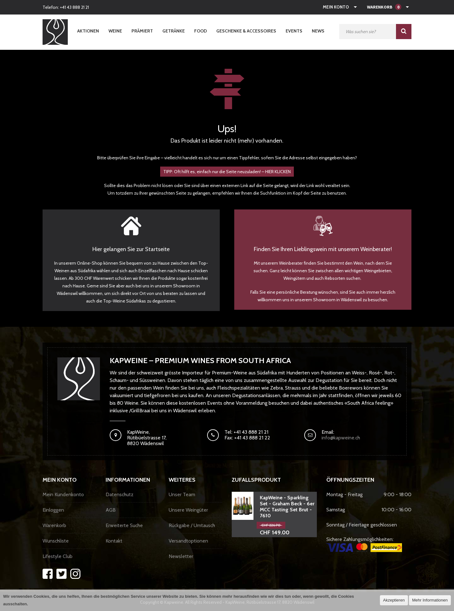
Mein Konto (336, 7)
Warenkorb (54, 525)
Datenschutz (119, 494)
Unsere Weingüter (188, 510)
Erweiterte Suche (124, 525)
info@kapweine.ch (341, 438)
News (318, 31)
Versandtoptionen (188, 541)
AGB (111, 510)
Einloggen (53, 510)
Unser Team (182, 494)
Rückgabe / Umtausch (192, 525)
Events (294, 31)
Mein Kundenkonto (63, 494)
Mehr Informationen (430, 600)
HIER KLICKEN (278, 171)
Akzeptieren (394, 600)
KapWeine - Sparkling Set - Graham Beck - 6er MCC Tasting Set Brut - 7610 (287, 507)
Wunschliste (56, 541)
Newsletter (181, 556)
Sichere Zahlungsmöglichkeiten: (364, 544)
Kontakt (114, 541)
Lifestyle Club (58, 556)
